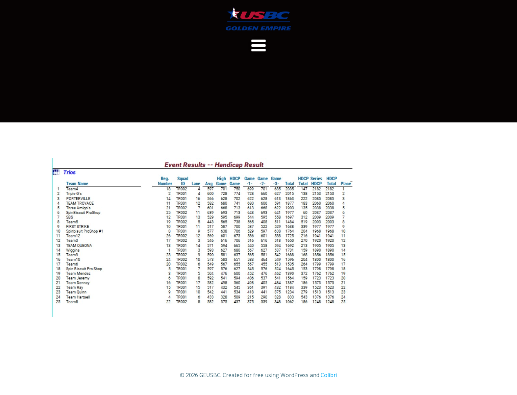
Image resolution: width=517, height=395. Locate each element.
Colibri (329, 375)
